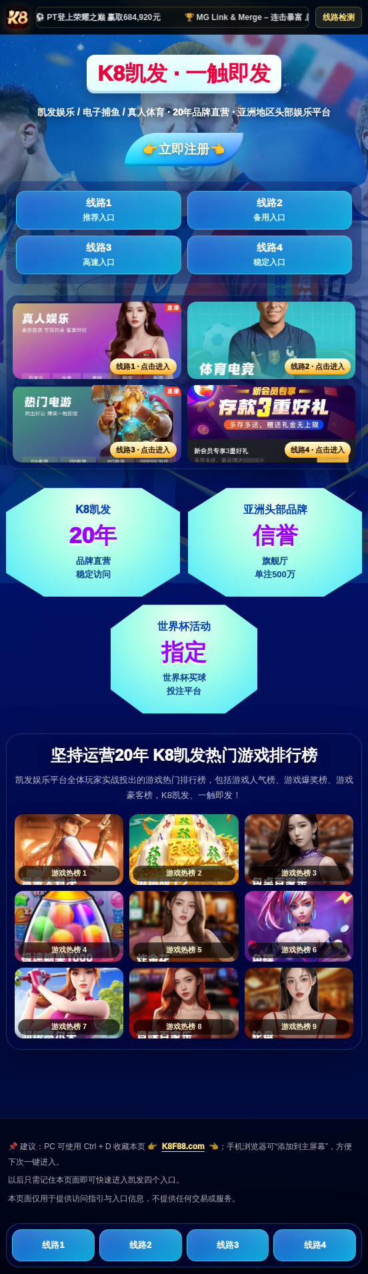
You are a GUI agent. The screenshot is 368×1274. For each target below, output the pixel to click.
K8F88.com (183, 1146)
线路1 (99, 210)
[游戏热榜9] (299, 1003)
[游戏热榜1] (69, 849)
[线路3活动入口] (97, 423)
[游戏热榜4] (69, 926)
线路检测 (339, 17)
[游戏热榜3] (299, 849)
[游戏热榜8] (183, 1003)
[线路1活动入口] (97, 340)
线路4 (270, 255)
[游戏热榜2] (183, 849)
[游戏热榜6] (299, 926)
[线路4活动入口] (271, 423)
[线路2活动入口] (271, 340)
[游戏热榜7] (69, 1003)
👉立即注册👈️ (184, 149)
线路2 (270, 210)
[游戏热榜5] (183, 926)
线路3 (99, 255)
